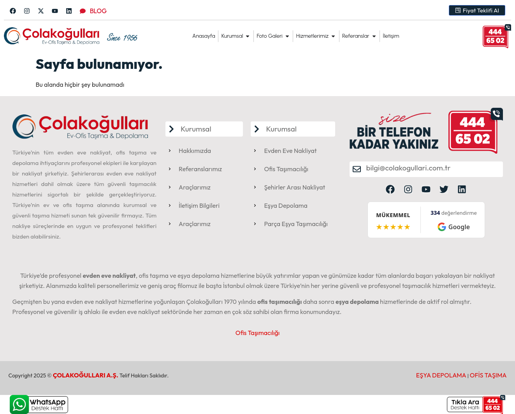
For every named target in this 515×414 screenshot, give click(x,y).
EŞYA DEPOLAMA (441, 375)
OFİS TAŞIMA (488, 375)
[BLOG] (83, 11)
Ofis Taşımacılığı (258, 333)
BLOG (98, 11)
